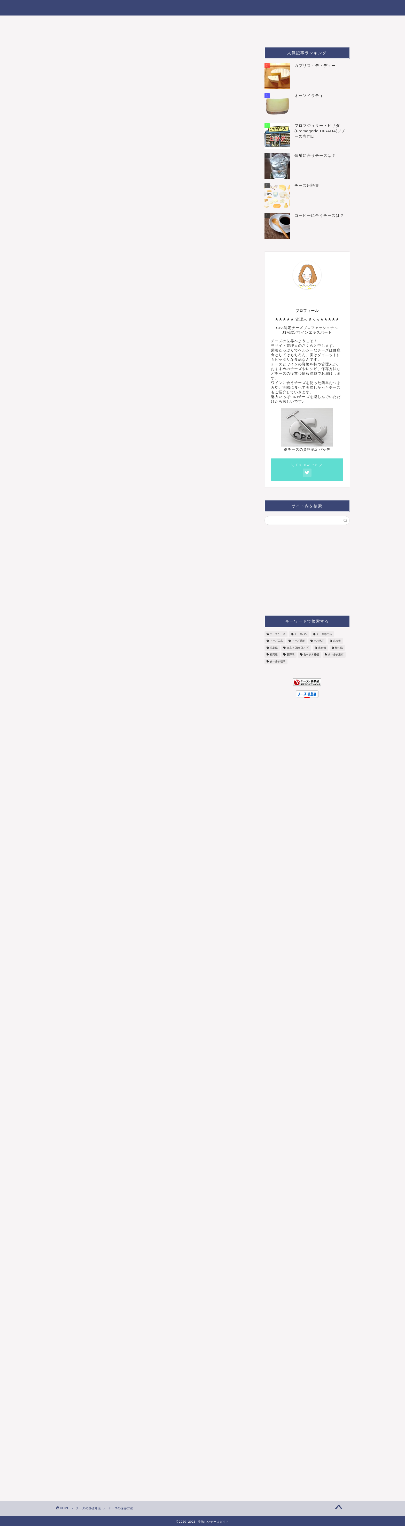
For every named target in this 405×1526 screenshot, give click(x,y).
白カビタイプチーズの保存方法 (121, 305)
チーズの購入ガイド (297, 21)
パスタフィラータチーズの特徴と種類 (101, 536)
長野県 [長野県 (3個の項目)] (290, 654)
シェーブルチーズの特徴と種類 (94, 1105)
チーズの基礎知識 (132, 33)
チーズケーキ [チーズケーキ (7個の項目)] (277, 634)
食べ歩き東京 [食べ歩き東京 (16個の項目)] (336, 654)
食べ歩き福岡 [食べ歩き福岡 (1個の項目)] (277, 661)
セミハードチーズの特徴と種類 (94, 975)
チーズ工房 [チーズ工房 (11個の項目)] (276, 641)
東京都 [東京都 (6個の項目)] (322, 647)
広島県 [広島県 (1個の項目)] (274, 647)
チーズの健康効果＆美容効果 (189, 33)
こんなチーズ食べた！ (82, 33)
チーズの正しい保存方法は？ (116, 289)
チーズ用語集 (306, 185)
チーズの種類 (99, 21)
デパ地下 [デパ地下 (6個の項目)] (319, 641)
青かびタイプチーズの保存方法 (121, 312)
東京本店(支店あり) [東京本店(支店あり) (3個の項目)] (298, 647)
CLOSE (215, 273)
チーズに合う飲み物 (189, 21)
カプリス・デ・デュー (315, 65)
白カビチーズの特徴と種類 (90, 650)
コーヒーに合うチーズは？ (319, 215)
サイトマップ (241, 33)
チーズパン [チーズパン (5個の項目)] (300, 634)
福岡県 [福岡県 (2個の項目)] (274, 654)
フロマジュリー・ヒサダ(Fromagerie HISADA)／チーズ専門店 (320, 131)
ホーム (68, 21)
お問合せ (274, 33)
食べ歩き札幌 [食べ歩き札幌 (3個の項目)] (311, 654)
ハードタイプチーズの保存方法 (121, 327)
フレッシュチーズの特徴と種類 (94, 528)
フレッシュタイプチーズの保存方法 (125, 297)
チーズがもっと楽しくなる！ (202, 7)
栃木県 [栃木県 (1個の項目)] (339, 647)
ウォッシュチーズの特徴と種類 (94, 862)
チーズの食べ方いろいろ (243, 21)
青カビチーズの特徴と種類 (90, 756)
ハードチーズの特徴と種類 (90, 968)
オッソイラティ (308, 95)
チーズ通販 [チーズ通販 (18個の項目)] (298, 641)
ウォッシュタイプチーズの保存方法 (125, 319)
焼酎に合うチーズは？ (315, 155)
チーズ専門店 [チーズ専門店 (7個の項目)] (324, 634)
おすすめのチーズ (141, 21)
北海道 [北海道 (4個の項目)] (337, 641)
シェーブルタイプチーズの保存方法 (125, 334)
